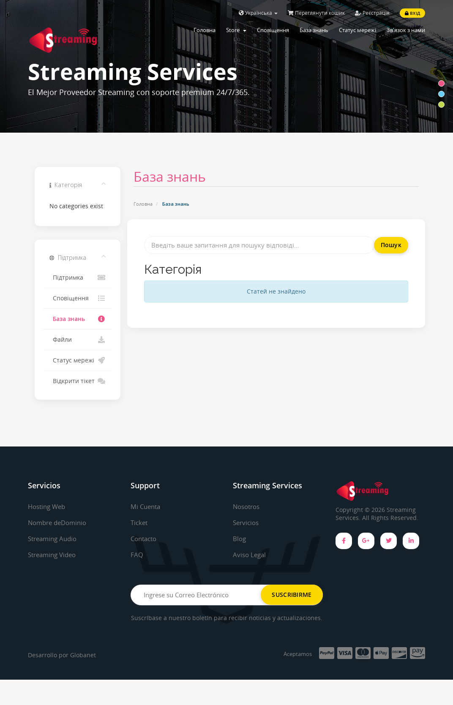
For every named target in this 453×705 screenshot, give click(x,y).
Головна (205, 30)
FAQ (137, 554)
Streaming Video (54, 554)
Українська (258, 12)
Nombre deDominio (60, 522)
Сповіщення (273, 30)
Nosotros (248, 506)
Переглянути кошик (316, 12)
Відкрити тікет (77, 381)
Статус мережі (357, 30)
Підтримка (77, 277)
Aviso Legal (250, 554)
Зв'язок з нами (406, 30)
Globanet (83, 681)
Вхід (412, 13)
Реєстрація (372, 12)
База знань (314, 30)
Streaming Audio (54, 538)
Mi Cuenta (147, 506)
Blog (240, 538)
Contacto (145, 538)
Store (236, 30)
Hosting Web (48, 506)
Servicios (247, 522)
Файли (77, 340)
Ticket (140, 522)
